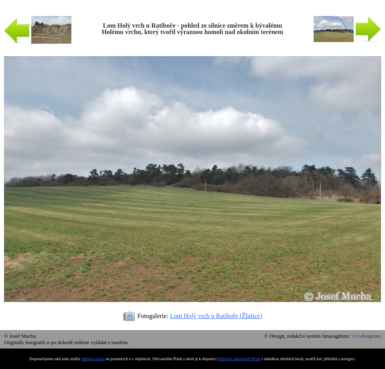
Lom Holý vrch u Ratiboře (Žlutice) (216, 315)
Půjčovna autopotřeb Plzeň (238, 359)
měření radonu (93, 359)
